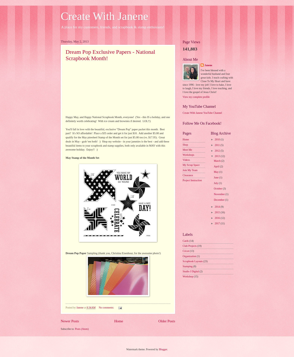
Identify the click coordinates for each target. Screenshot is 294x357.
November (220, 194)
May (216, 172)
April (217, 166)
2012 (217, 150)
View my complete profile (196, 97)
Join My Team (190, 170)
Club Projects (190, 246)
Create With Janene (104, 16)
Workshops (188, 154)
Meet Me (187, 149)
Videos (186, 160)
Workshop (188, 276)
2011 (217, 145)
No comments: (107, 307)
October (218, 188)
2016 (217, 218)
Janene (208, 65)
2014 (217, 206)
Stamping (188, 266)
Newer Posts (70, 321)
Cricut (186, 251)
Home (118, 321)
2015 (217, 212)
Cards (186, 240)
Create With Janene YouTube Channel (202, 113)
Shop (185, 144)
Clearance (188, 175)
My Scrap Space (191, 165)
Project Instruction (192, 180)
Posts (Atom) (82, 329)
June (216, 177)
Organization (189, 256)
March (217, 160)
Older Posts (166, 321)
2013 (217, 156)
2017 (217, 223)
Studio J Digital (191, 271)
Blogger (163, 349)
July (216, 183)
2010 (217, 139)
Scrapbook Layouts (193, 261)
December (219, 199)
